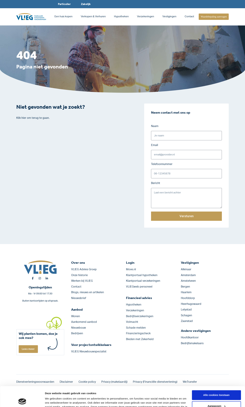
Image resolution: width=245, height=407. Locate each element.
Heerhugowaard (191, 304)
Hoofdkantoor (190, 337)
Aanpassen (216, 385)
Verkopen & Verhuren (93, 16)
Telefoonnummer (161, 164)
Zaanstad (187, 321)
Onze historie (79, 275)
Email (154, 145)
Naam (154, 126)
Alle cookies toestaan (216, 374)
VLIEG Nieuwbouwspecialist (88, 351)
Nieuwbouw (78, 327)
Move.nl (131, 269)
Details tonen (53, 400)
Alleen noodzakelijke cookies (216, 396)
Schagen (186, 315)
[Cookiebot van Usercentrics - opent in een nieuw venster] (22, 400)
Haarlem (186, 292)
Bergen (185, 286)
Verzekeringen (145, 16)
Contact (189, 16)
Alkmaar (186, 269)
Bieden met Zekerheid (140, 339)
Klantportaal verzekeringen (143, 280)
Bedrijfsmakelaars (192, 343)
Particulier (64, 4)
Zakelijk (86, 4)
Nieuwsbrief (78, 298)
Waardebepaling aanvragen (214, 16)
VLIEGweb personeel (139, 286)
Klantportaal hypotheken (141, 275)
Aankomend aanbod (84, 322)
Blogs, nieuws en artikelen (87, 292)
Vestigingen (169, 16)
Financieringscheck (138, 333)
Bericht (155, 183)
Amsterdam (188, 275)
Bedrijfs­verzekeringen (139, 316)
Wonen (75, 316)
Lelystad (186, 309)
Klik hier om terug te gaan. (33, 118)
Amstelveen (188, 280)
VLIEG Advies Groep (84, 269)
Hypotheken (121, 16)
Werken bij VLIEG (82, 280)
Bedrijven (77, 333)
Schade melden (136, 327)
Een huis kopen (64, 16)
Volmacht (132, 322)
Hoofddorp (188, 298)
